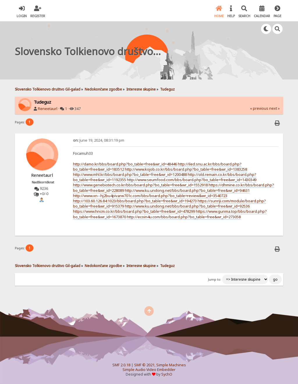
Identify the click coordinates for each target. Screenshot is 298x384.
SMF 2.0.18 (121, 365)
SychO (166, 374)
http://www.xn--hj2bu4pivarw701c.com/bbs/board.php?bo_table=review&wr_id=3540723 (150, 195)
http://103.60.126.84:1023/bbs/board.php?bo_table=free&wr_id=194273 (135, 200)
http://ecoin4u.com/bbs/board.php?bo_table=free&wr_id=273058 (184, 216)
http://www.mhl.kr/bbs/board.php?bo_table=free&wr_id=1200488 (130, 174)
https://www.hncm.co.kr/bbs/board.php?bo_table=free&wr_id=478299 (134, 211)
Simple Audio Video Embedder (149, 369)
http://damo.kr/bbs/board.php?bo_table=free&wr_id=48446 (125, 164)
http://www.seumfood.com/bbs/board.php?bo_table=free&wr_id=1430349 (191, 179)
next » (274, 108)
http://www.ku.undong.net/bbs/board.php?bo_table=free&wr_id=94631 (187, 190)
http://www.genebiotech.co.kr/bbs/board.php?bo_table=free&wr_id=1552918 (140, 185)
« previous (259, 108)
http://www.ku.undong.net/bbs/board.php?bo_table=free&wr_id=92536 (187, 206)
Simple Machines (171, 365)
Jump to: (214, 279)
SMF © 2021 (144, 365)
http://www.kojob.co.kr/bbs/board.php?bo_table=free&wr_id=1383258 (186, 169)
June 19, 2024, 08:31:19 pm (98, 140)
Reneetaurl (47, 108)
